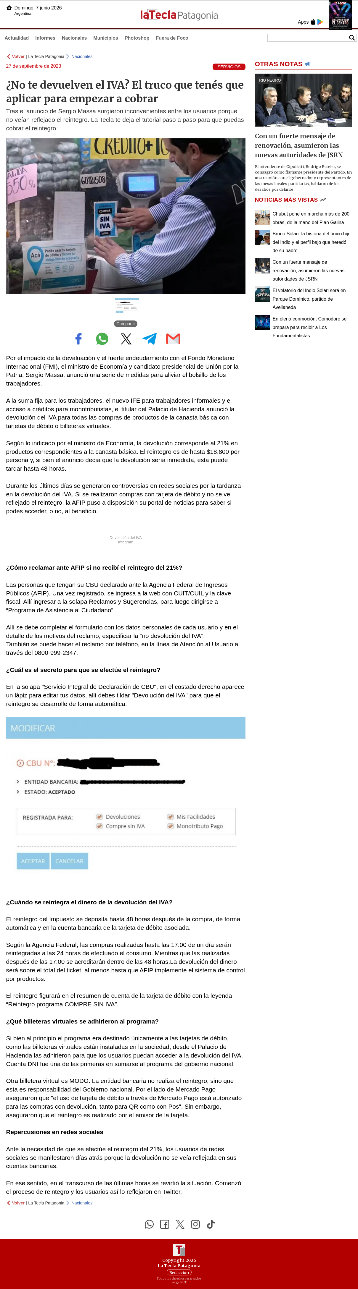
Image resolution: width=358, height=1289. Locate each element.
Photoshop (137, 38)
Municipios (105, 38)
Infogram (125, 542)
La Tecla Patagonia (46, 56)
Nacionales (74, 38)
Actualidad (17, 38)
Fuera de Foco (172, 38)
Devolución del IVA (126, 537)
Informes (45, 38)
